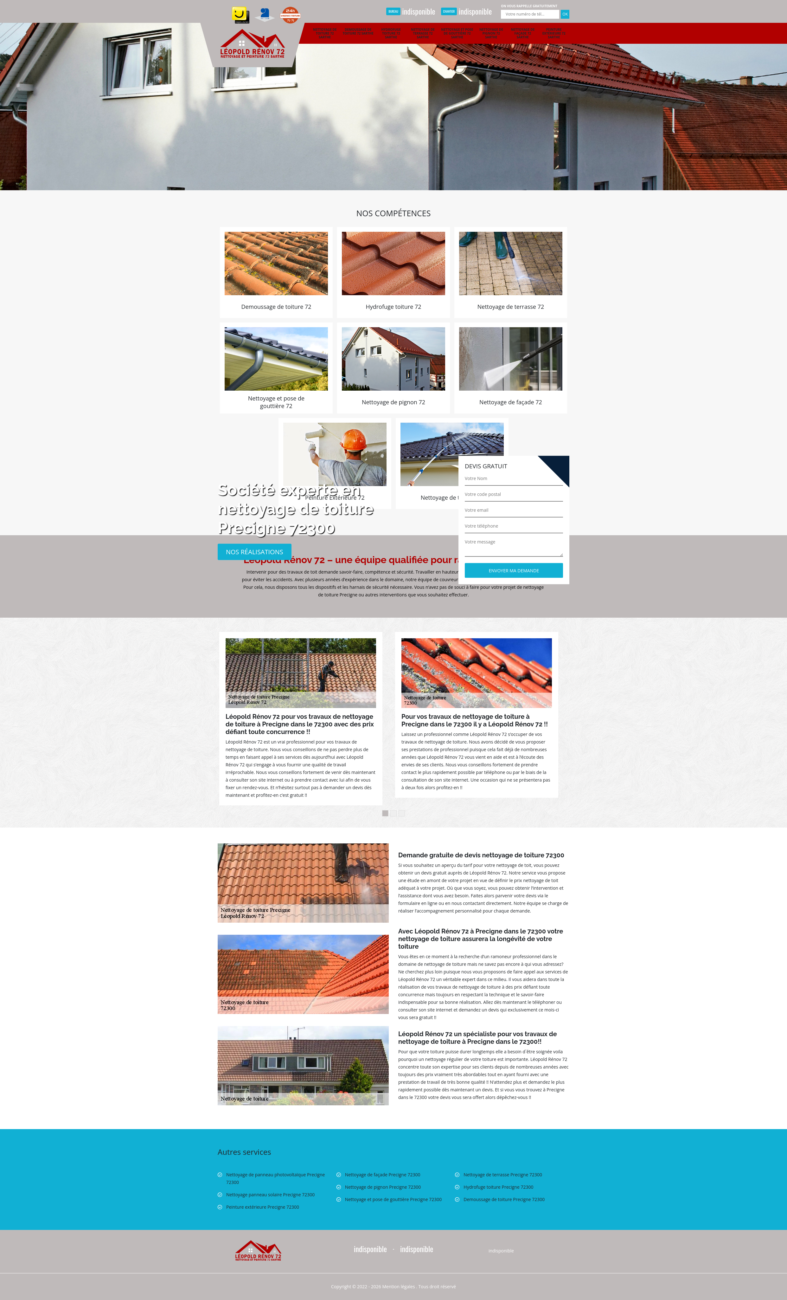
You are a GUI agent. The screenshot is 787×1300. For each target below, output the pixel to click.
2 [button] (393, 813)
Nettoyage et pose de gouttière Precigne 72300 (393, 1199)
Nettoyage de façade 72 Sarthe (522, 33)
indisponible (410, 11)
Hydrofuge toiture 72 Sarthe (391, 33)
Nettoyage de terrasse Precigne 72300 (503, 1175)
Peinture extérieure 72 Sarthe (554, 33)
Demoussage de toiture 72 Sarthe (358, 31)
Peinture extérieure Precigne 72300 (262, 1207)
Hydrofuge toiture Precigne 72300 (498, 1187)
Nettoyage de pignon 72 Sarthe (491, 33)
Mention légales (398, 1287)
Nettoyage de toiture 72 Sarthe (325, 33)
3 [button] (402, 813)
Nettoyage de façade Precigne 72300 (382, 1175)
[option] (393, 95)
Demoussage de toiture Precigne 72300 (504, 1199)
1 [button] (385, 813)
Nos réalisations (254, 551)
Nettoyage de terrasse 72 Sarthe (423, 33)
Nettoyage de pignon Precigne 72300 (383, 1187)
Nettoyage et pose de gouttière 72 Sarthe (457, 33)
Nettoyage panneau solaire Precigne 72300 (270, 1195)
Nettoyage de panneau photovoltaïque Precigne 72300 (275, 1178)
